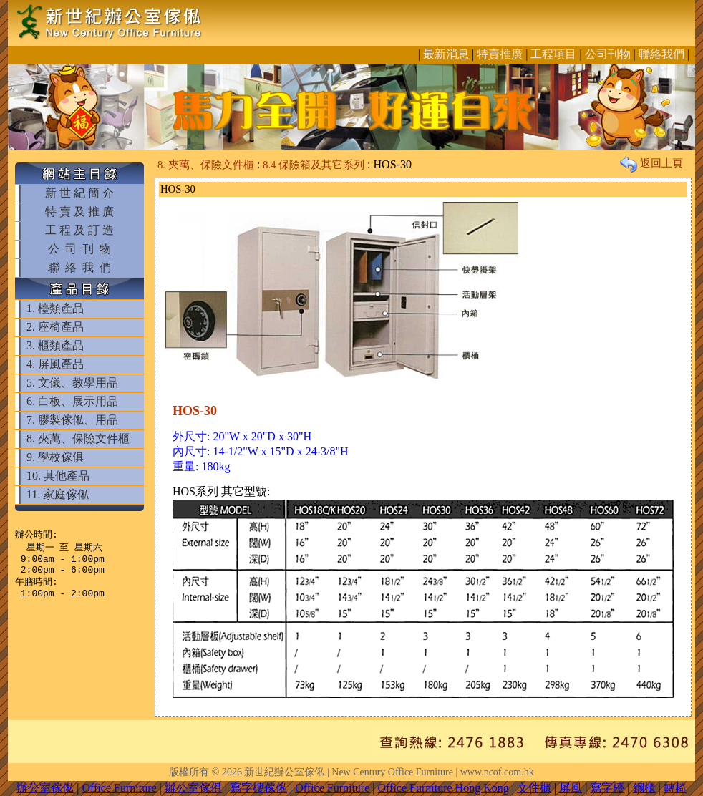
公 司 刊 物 (79, 249)
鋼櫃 (644, 788)
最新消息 (446, 54)
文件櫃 (534, 788)
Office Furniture (119, 788)
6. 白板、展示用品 (72, 401)
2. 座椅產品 (55, 327)
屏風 (570, 788)
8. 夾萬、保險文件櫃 (78, 438)
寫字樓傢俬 (258, 788)
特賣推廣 (500, 54)
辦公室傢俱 (193, 788)
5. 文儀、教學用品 (72, 383)
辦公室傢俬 (45, 788)
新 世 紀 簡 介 (79, 193)
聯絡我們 (661, 54)
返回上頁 (651, 163)
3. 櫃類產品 (55, 345)
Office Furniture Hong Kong (443, 788)
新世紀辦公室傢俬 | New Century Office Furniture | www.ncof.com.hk (388, 772)
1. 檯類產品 (55, 308)
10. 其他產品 (57, 476)
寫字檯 (607, 788)
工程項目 (553, 54)
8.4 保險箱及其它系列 (313, 164)
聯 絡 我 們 (79, 267)
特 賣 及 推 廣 (79, 211)
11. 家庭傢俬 (57, 494)
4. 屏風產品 (55, 364)
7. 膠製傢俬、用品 (72, 420)
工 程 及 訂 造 (79, 230)
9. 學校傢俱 (55, 457)
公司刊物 (608, 54)
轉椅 (675, 788)
